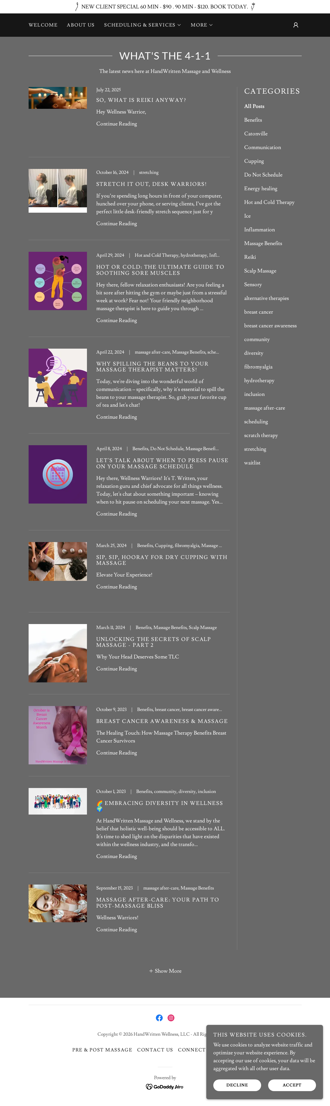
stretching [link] (255, 449)
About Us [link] (81, 25)
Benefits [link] (253, 120)
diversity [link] (253, 353)
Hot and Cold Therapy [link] (269, 202)
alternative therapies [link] (266, 298)
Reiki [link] (250, 257)
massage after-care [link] (264, 408)
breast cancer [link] (258, 312)
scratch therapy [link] (261, 435)
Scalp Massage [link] (260, 271)
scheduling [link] (256, 421)
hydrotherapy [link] (259, 380)
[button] (142, 25)
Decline (237, 1085)
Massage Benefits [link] (263, 243)
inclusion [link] (254, 394)
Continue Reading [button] (116, 123)
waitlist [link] (252, 462)
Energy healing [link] (260, 188)
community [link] (257, 339)
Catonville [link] (256, 133)
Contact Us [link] (155, 1050)
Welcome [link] (43, 25)
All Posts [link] (254, 106)
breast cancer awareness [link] (270, 325)
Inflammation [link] (259, 229)
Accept (292, 1085)
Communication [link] (262, 147)
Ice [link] (247, 216)
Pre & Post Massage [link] (102, 1050)
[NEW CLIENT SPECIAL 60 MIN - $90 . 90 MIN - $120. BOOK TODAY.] (165, 6)
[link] (129, 122)
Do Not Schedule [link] (263, 175)
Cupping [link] (254, 161)
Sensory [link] (253, 284)
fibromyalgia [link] (258, 367)
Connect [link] (192, 1050)
